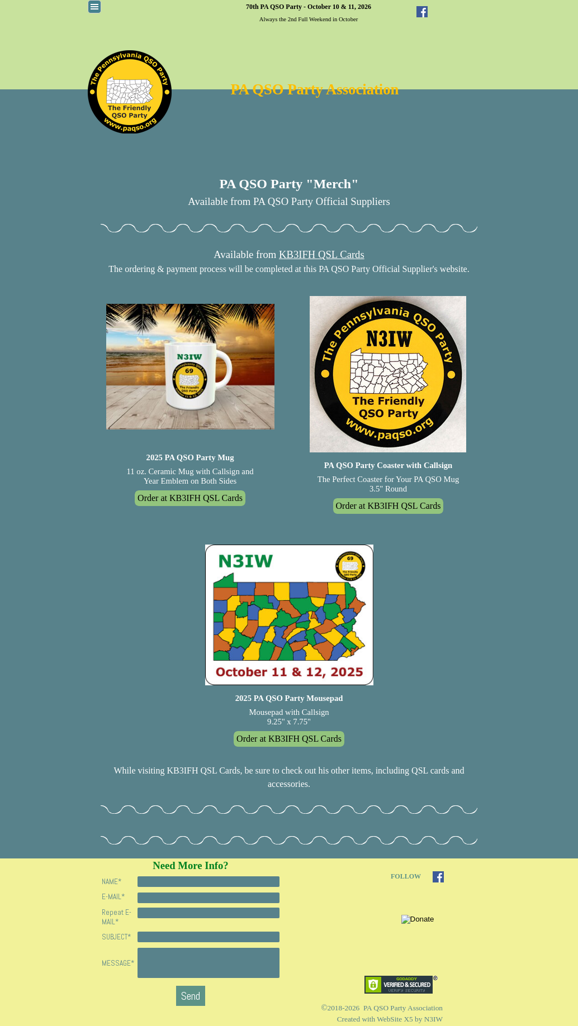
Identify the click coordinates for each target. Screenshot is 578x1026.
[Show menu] (94, 6)
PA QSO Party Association (315, 89)
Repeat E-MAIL (116, 917)
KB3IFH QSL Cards (321, 254)
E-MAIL (113, 896)
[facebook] (422, 11)
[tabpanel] (308, 12)
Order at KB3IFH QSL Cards (190, 498)
